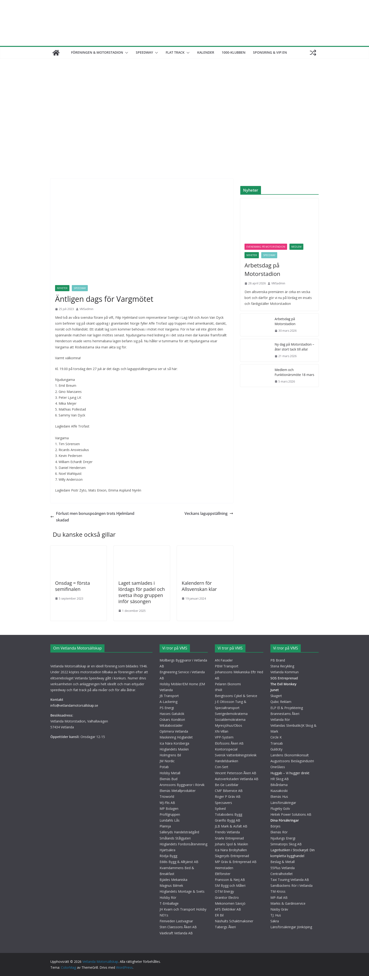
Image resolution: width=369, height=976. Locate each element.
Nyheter (62, 288)
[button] (125, 52)
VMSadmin (86, 309)
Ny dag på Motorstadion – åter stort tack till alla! (294, 346)
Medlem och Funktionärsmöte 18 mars (294, 372)
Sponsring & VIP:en (270, 52)
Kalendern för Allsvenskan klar (199, 586)
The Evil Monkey (283, 684)
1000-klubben (233, 52)
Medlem (296, 246)
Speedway (144, 52)
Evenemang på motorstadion (265, 246)
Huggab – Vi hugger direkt (289, 773)
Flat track (175, 52)
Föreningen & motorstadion (97, 52)
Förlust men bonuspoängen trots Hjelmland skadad (92, 517)
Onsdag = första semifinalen (72, 586)
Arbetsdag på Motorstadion (262, 269)
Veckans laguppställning (208, 513)
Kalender (205, 52)
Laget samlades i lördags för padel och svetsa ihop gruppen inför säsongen (141, 592)
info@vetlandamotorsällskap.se (74, 705)
